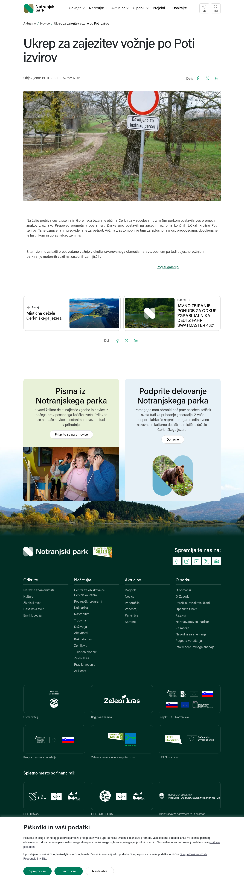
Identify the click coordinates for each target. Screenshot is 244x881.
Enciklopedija (32, 615)
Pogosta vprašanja (189, 641)
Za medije (182, 628)
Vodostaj (131, 609)
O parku (183, 580)
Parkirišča (131, 615)
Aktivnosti (81, 633)
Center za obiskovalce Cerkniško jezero (89, 593)
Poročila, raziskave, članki (193, 603)
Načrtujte (82, 580)
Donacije (173, 439)
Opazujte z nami (187, 609)
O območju (183, 590)
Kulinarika (81, 608)
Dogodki (130, 590)
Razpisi (181, 615)
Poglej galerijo (168, 267)
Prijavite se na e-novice (71, 435)
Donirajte (179, 8)
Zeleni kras (81, 658)
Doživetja (80, 627)
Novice (45, 23)
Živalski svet (32, 603)
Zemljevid (80, 646)
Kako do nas (83, 639)
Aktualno (29, 23)
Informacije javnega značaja (195, 647)
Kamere (130, 622)
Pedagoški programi (88, 601)
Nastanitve (81, 614)
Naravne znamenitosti (38, 590)
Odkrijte (30, 580)
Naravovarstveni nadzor (192, 622)
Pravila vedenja (84, 665)
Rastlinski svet (33, 609)
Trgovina (80, 620)
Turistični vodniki (85, 652)
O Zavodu (183, 597)
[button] (77, 8)
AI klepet (80, 671)
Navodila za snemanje (191, 634)
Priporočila (132, 603)
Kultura (28, 597)
